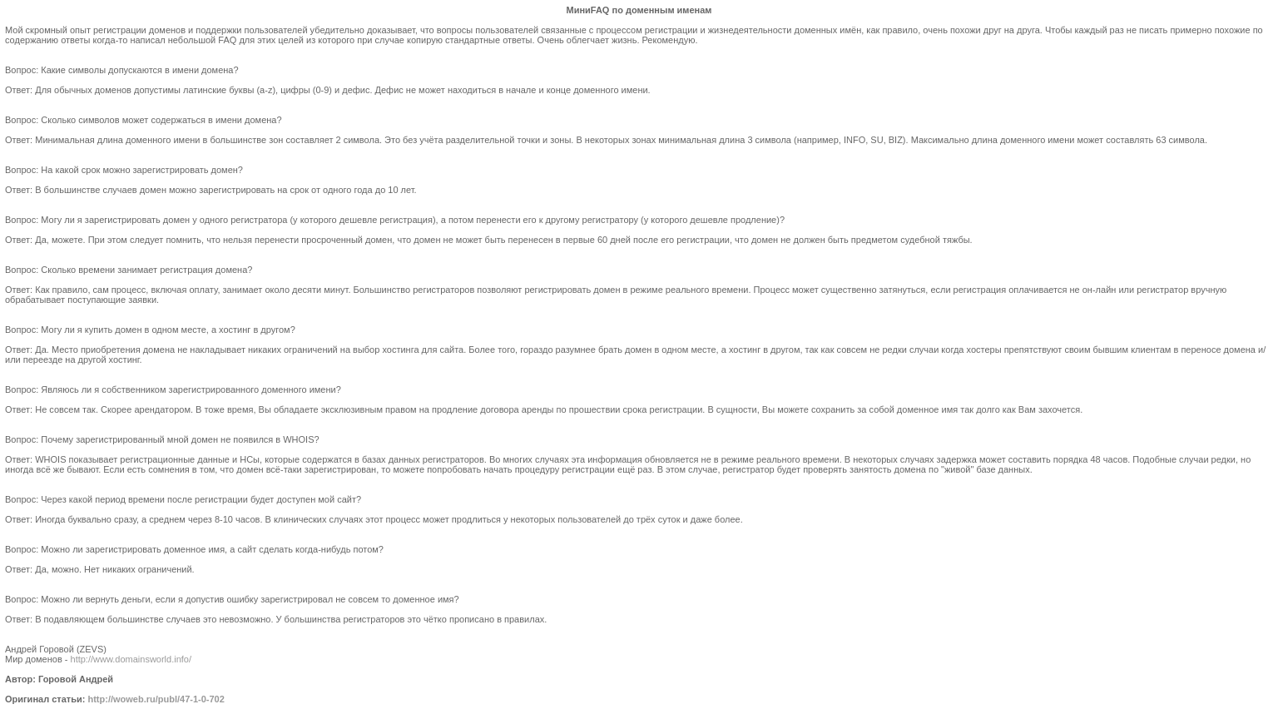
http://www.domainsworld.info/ (131, 659)
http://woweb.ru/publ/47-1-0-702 (155, 699)
